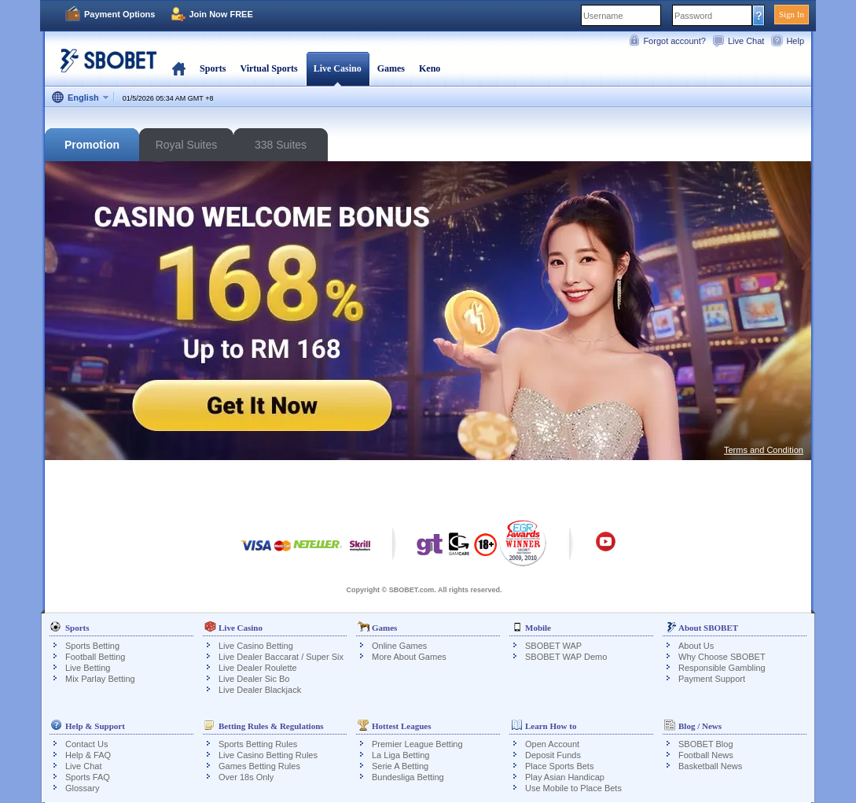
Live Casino (338, 68)
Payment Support (711, 678)
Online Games (399, 645)
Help (795, 41)
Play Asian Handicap (564, 777)
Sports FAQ (87, 777)
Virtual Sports (268, 68)
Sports (213, 68)
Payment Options (119, 14)
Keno (429, 68)
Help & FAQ (88, 755)
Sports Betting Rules (258, 744)
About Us (696, 645)
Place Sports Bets (559, 766)
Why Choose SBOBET (722, 656)
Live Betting (87, 667)
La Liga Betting (400, 755)
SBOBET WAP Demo (566, 656)
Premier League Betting (417, 744)
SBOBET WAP (553, 645)
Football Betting (95, 656)
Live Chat (746, 41)
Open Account (552, 744)
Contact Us (86, 744)
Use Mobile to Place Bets (573, 788)
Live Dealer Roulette (258, 667)
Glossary (82, 788)
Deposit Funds (553, 755)
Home (179, 68)
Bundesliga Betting (408, 777)
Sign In (791, 14)
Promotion (91, 144)
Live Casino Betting (256, 645)
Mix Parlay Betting (100, 678)
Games (391, 68)
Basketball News (710, 766)
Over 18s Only (246, 777)
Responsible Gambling (722, 667)
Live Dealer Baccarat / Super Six (281, 656)
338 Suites (281, 144)
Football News (705, 755)
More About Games (409, 656)
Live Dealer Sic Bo (254, 678)
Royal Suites (187, 144)
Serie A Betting (400, 766)
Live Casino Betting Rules (268, 755)
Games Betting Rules (259, 766)
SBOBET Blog (705, 744)
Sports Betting (92, 645)
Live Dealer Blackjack (260, 689)
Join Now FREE (220, 14)
